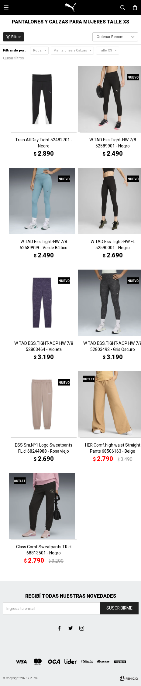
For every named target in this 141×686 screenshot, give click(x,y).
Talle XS (105, 50)
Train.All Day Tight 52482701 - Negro (43, 143)
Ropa (37, 50)
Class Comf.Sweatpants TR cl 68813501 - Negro (43, 550)
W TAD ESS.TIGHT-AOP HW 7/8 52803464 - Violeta (43, 347)
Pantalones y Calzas (70, 50)
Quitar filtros (13, 58)
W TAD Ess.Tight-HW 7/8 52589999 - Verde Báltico (43, 245)
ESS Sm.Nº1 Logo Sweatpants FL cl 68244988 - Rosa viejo (43, 448)
